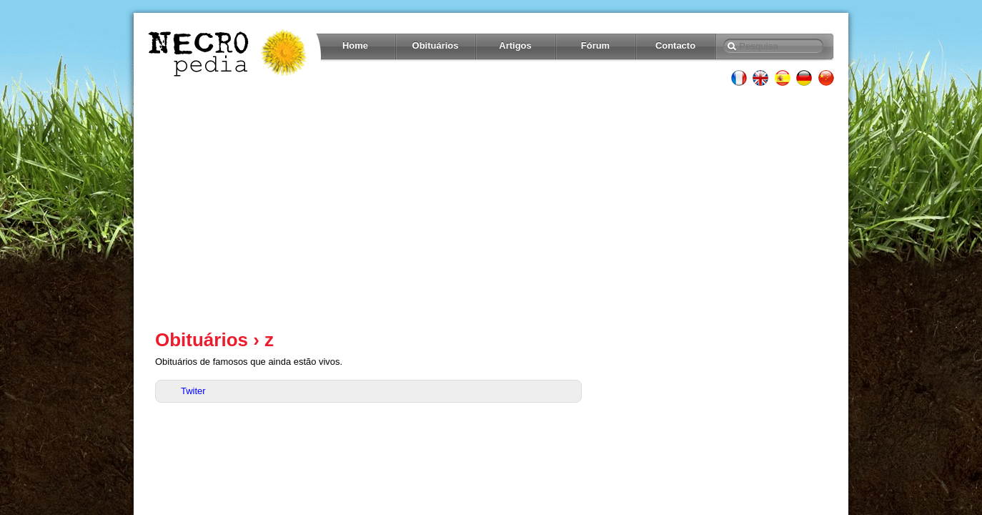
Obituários (435, 45)
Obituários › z (214, 339)
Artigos (515, 45)
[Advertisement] (491, 207)
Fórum (595, 45)
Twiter (193, 391)
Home (355, 45)
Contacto (675, 45)
